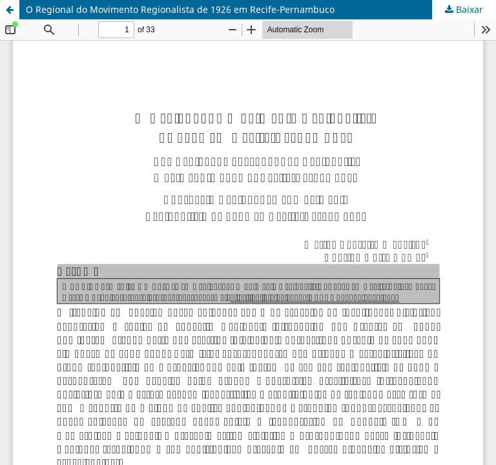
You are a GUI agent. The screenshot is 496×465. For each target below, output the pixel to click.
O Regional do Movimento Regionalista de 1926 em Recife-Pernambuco (180, 9)
